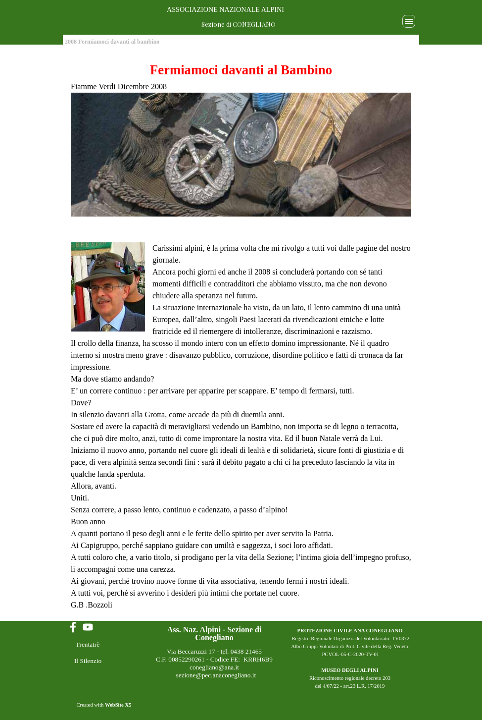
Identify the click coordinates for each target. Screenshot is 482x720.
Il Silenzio (87, 661)
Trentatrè (87, 644)
